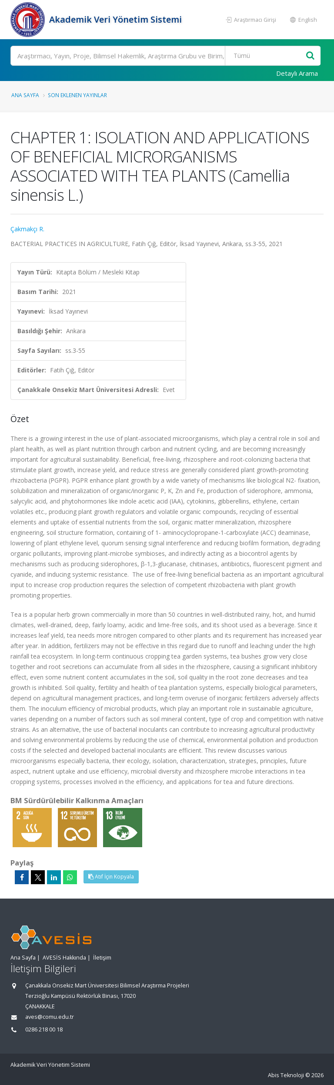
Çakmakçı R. (27, 229)
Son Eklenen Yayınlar (77, 94)
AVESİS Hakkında (64, 957)
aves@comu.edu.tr (49, 1017)
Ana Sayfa (25, 94)
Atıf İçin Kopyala (111, 876)
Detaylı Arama (297, 73)
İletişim (102, 957)
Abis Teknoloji (286, 1075)
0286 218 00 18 (44, 1029)
